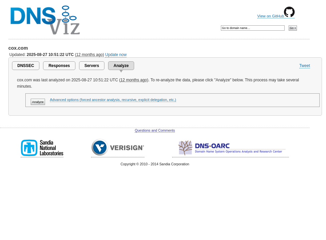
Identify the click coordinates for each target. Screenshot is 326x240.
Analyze (120, 65)
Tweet (304, 65)
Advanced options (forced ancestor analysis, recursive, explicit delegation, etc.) (113, 100)
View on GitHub (276, 16)
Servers (91, 65)
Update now (115, 54)
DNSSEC (25, 65)
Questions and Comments (155, 130)
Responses (59, 65)
